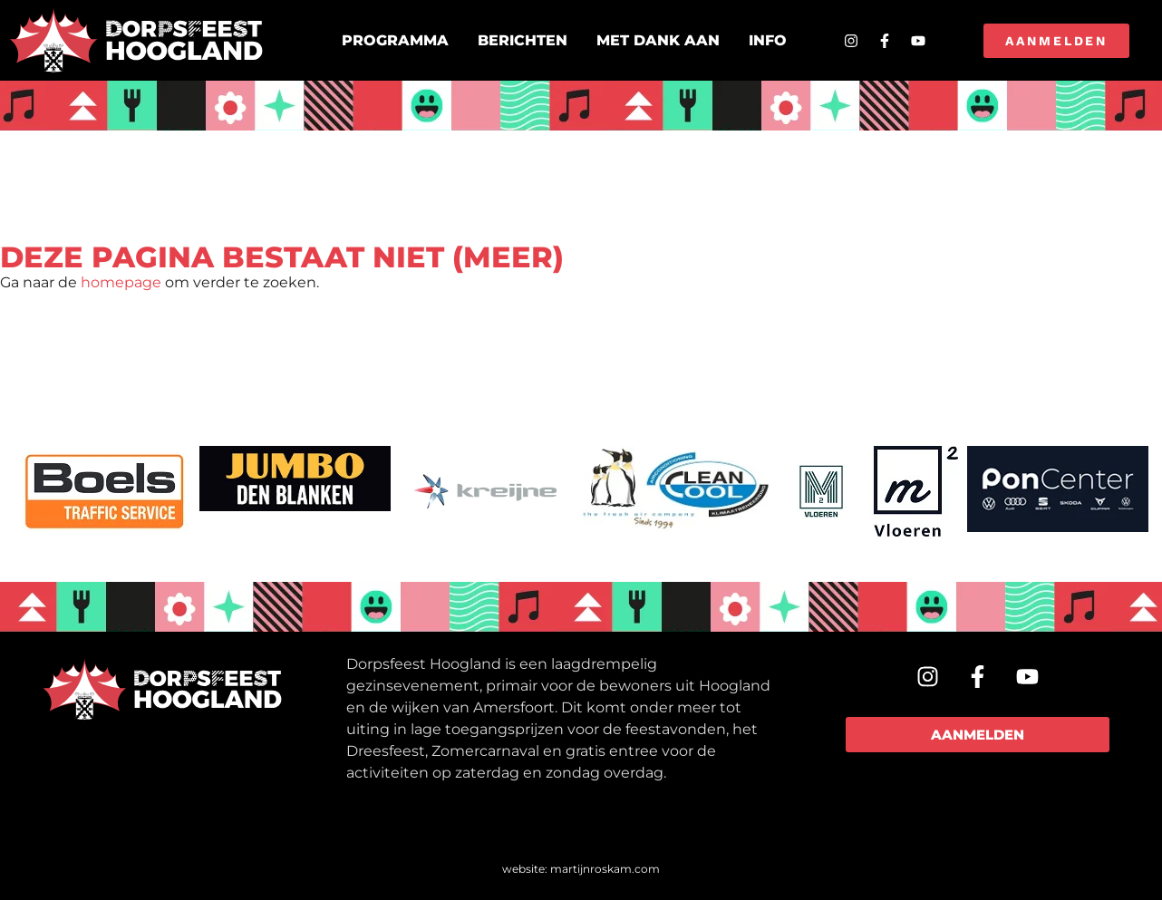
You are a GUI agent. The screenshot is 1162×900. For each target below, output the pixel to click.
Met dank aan (658, 40)
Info (768, 40)
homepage (121, 282)
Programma (395, 40)
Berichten (522, 40)
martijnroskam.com (605, 869)
